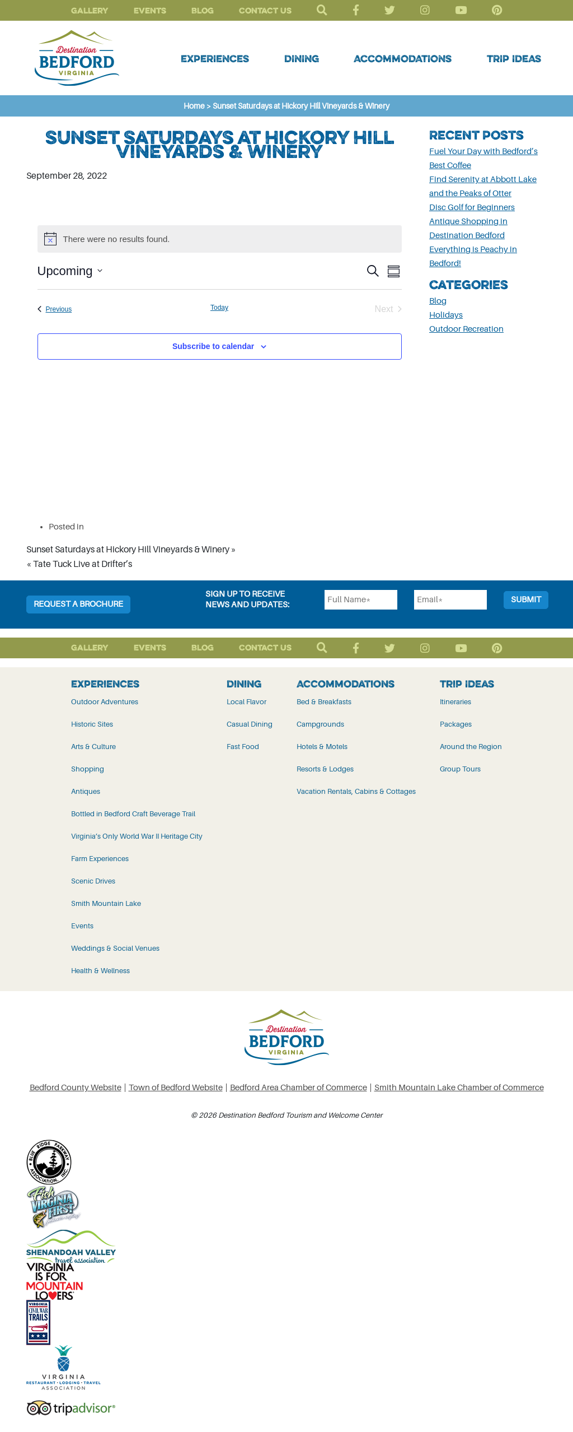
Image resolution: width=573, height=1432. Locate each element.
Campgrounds (320, 724)
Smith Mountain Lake (106, 903)
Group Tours (460, 769)
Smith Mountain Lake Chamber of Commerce (459, 1087)
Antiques (85, 791)
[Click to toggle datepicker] (69, 271)
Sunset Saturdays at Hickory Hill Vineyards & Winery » (131, 550)
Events (150, 10)
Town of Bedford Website (176, 1087)
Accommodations (403, 58)
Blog (202, 10)
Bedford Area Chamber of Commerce (298, 1087)
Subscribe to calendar (213, 346)
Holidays (446, 315)
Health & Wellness (100, 970)
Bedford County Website (75, 1087)
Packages (456, 724)
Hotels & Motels (322, 746)
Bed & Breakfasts (324, 702)
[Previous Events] (54, 309)
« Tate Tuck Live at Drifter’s (79, 564)
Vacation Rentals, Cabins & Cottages (356, 791)
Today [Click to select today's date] (219, 307)
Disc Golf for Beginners (472, 207)
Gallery (90, 10)
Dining (301, 58)
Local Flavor (246, 702)
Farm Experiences (100, 858)
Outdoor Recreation (466, 329)
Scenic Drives (93, 881)
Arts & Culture (93, 746)
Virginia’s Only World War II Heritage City (137, 836)
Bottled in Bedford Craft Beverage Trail (133, 814)
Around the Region (471, 746)
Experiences (215, 58)
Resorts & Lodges (325, 769)
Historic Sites (92, 724)
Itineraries (455, 702)
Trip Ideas (514, 58)
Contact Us (265, 10)
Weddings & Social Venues (115, 948)
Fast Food (243, 746)
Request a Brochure (78, 604)
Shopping (87, 769)
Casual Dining (250, 724)
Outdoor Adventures (104, 702)
